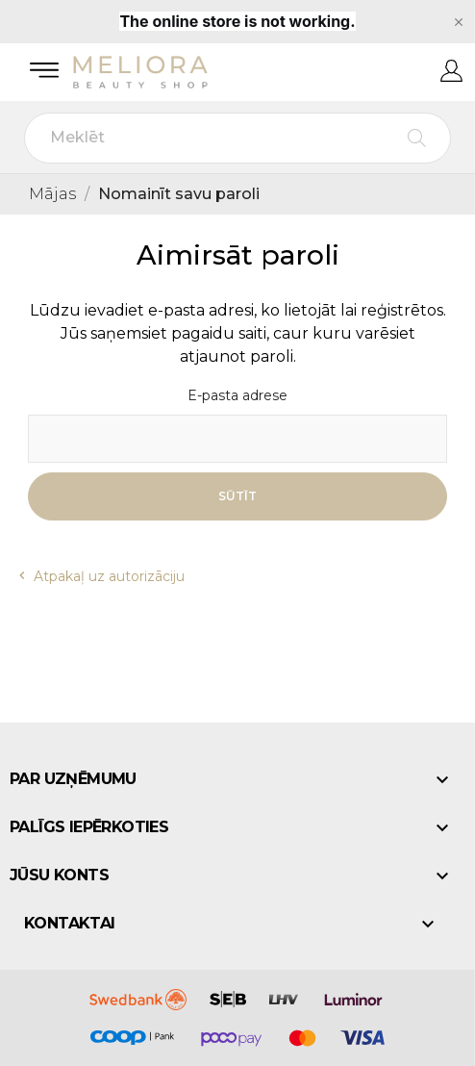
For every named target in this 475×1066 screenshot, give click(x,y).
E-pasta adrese (238, 396)
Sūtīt (237, 496)
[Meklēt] (237, 138)
